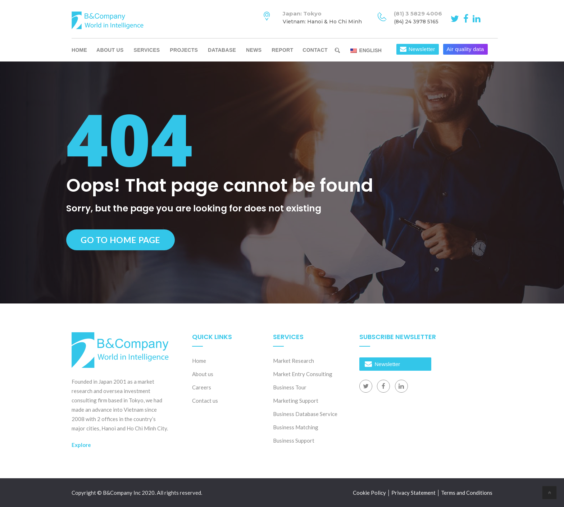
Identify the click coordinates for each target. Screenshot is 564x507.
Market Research (293, 360)
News (253, 50)
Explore (81, 445)
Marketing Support (295, 400)
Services (147, 50)
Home (79, 50)
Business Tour (289, 387)
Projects (184, 50)
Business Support (293, 440)
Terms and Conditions (466, 492)
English (366, 50)
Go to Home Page (120, 240)
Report (282, 50)
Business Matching (295, 427)
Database (222, 50)
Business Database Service (305, 414)
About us (110, 50)
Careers (201, 387)
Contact (315, 50)
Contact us (205, 400)
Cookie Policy (369, 492)
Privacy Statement (413, 492)
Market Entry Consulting (302, 374)
